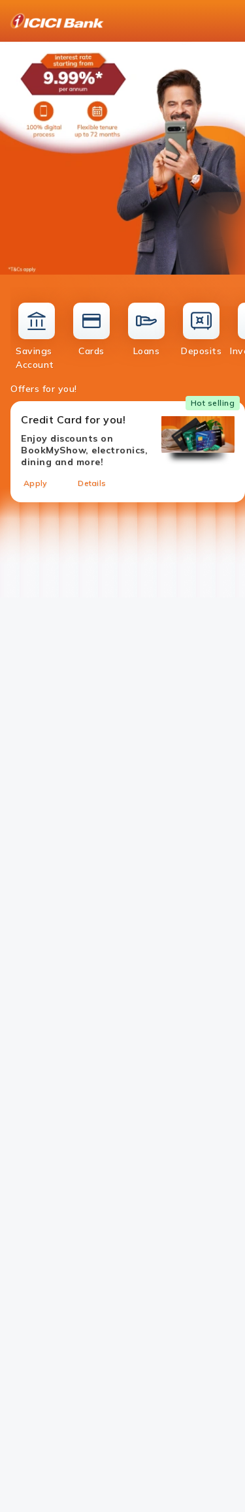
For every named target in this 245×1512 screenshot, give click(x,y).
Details (92, 483)
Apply (35, 483)
